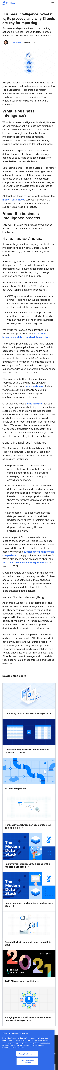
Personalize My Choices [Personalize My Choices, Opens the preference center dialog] (27, 1061)
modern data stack (13, 199)
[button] (53, 3)
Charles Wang (17, 42)
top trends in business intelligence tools (25, 562)
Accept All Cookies (27, 1054)
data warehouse (34, 386)
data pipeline (34, 403)
